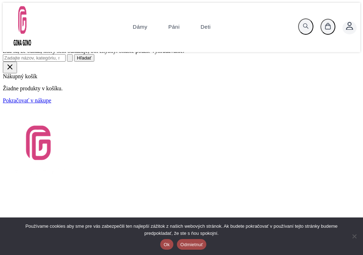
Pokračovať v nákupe (27, 100)
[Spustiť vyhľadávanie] (70, 58)
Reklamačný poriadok (169, 167)
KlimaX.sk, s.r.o (316, 141)
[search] (305, 26)
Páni (174, 27)
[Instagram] (347, 212)
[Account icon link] (349, 27)
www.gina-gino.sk (319, 160)
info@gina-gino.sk (319, 154)
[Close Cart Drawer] (10, 67)
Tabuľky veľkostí (163, 141)
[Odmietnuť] (354, 236)
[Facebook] (338, 212)
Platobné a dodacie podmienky (178, 160)
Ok (167, 244)
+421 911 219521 (318, 147)
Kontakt (153, 135)
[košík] (327, 27)
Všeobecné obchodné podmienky (181, 147)
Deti (206, 27)
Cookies (153, 173)
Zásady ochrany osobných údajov (182, 154)
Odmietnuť (191, 244)
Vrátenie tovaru (161, 128)
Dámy (140, 27)
